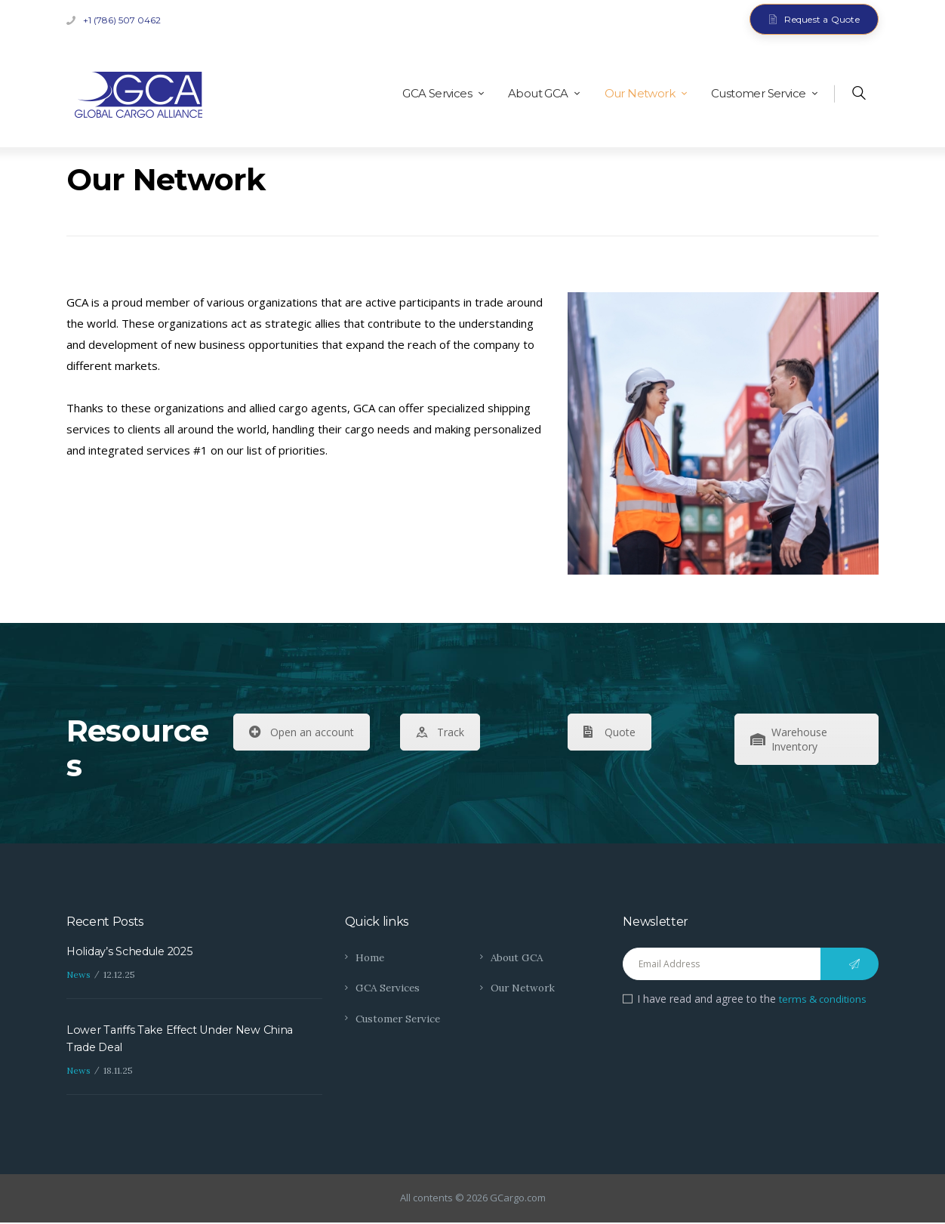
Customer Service (401, 1018)
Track (440, 732)
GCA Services (389, 987)
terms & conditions (826, 998)
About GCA (518, 957)
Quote (609, 732)
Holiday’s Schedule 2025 (133, 952)
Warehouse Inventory (788, 739)
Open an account (301, 732)
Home (371, 957)
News (78, 975)
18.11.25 (118, 1072)
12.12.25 (119, 975)
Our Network (525, 987)
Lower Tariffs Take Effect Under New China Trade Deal (184, 1040)
